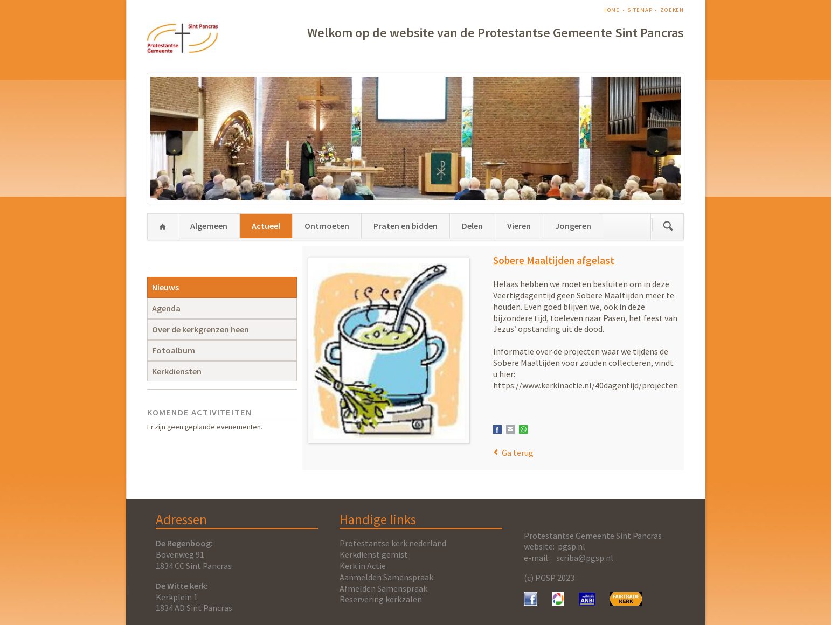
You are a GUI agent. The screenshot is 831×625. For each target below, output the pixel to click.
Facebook (497, 429)
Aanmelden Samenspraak (386, 577)
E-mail (510, 429)
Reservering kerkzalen (381, 599)
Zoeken (672, 9)
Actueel (266, 225)
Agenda (166, 308)
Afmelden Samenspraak (383, 588)
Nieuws (165, 287)
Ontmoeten (326, 225)
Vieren (519, 225)
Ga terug (518, 452)
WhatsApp (523, 429)
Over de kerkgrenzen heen (200, 329)
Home (611, 9)
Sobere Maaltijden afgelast (553, 260)
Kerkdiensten (177, 371)
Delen (472, 225)
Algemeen (208, 225)
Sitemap (639, 9)
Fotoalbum (173, 350)
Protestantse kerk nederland (393, 543)
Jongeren (573, 225)
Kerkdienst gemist (374, 554)
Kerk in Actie (363, 565)
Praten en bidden (405, 225)
